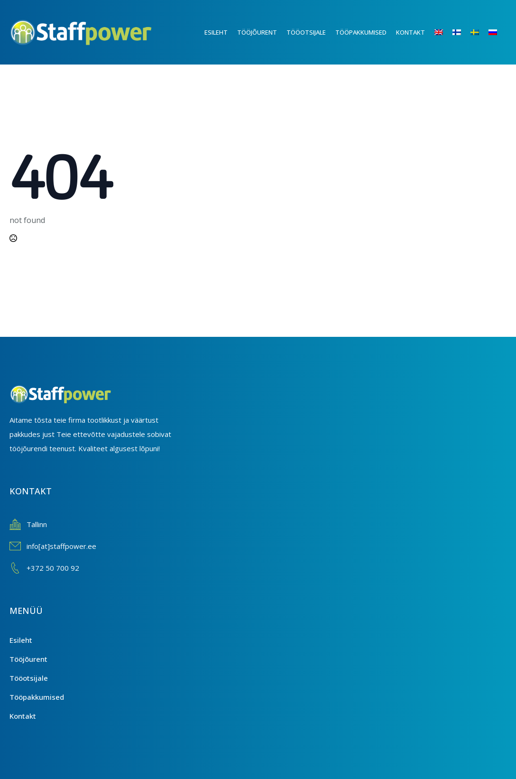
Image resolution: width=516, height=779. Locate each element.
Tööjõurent (257, 32)
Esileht (216, 32)
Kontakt (410, 32)
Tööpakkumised (361, 32)
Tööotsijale (306, 32)
